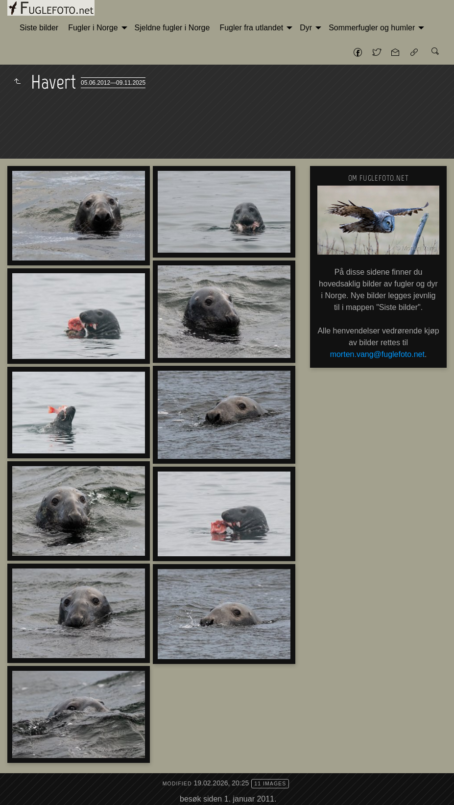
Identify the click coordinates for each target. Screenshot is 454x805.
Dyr (306, 28)
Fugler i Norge (93, 28)
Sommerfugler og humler (372, 28)
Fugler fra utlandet (251, 28)
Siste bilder (39, 28)
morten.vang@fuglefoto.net (377, 354)
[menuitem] (39, 28)
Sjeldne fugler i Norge (172, 28)
